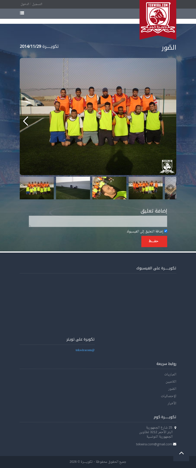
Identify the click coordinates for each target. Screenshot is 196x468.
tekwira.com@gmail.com (154, 444)
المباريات (170, 375)
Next (170, 188)
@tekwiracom (85, 350)
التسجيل (37, 4)
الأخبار (172, 403)
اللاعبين (171, 382)
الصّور (172, 389)
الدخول (25, 4)
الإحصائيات (168, 396)
